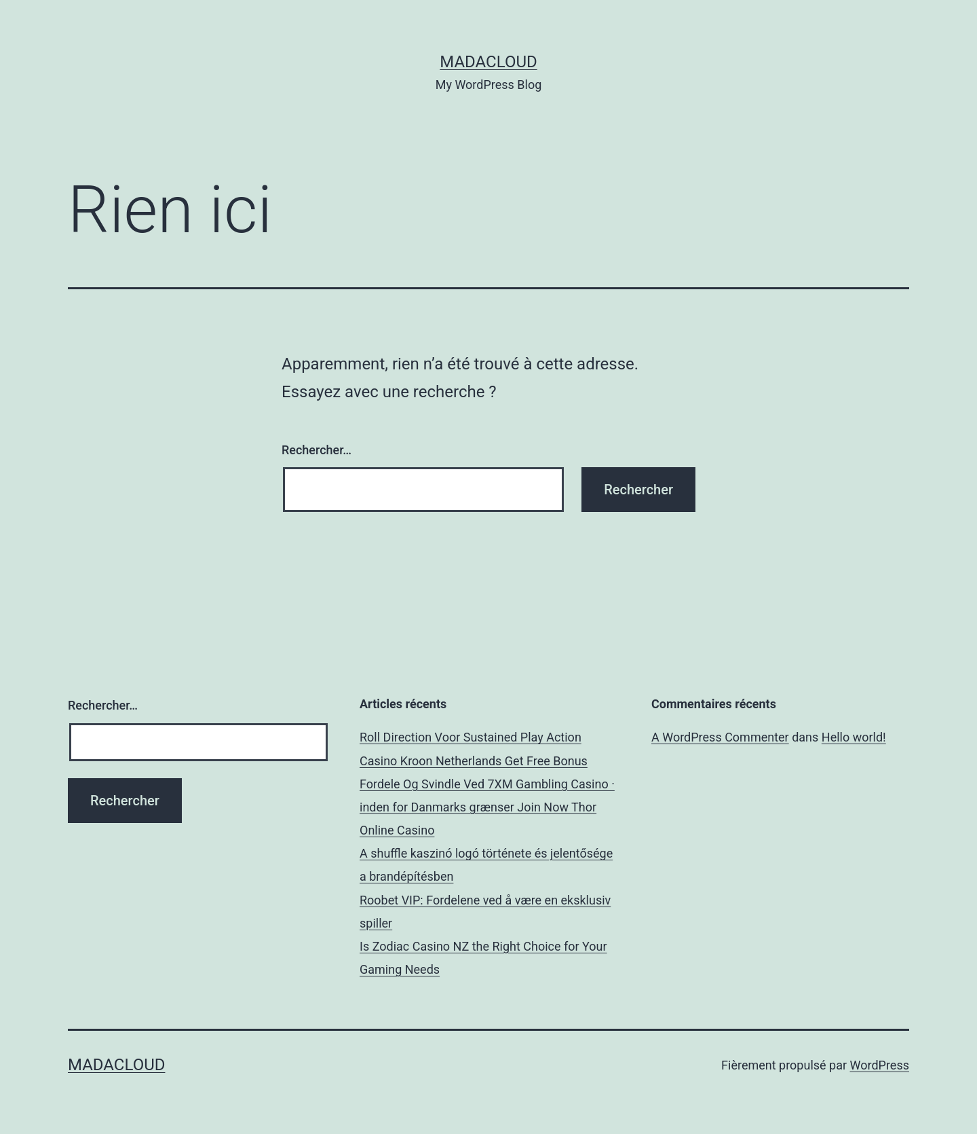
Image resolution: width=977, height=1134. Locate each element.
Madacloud (488, 61)
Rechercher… (316, 450)
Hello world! (854, 737)
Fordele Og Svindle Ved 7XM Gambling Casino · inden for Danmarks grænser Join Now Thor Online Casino (487, 807)
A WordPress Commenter (720, 737)
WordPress (879, 1065)
